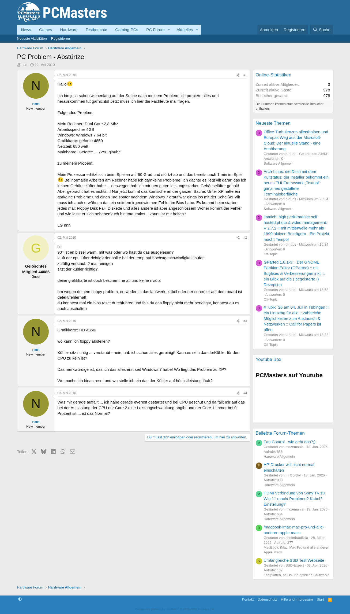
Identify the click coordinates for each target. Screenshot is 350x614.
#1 (245, 75)
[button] (168, 30)
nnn (24, 65)
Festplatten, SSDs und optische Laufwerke (297, 575)
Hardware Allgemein (279, 456)
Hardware (68, 29)
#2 (245, 237)
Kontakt (248, 599)
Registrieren (60, 38)
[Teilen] (238, 75)
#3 (245, 321)
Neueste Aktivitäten (32, 38)
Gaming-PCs (126, 29)
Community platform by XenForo (175, 609)
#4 (245, 393)
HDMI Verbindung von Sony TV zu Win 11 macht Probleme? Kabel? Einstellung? (294, 498)
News (26, 29)
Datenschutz (267, 599)
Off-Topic (271, 254)
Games (45, 29)
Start (320, 599)
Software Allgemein (278, 163)
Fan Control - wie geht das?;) (289, 441)
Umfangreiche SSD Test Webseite (294, 560)
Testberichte (96, 29)
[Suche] (321, 30)
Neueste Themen (273, 123)
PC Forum (155, 29)
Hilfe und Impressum (297, 599)
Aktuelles (184, 29)
